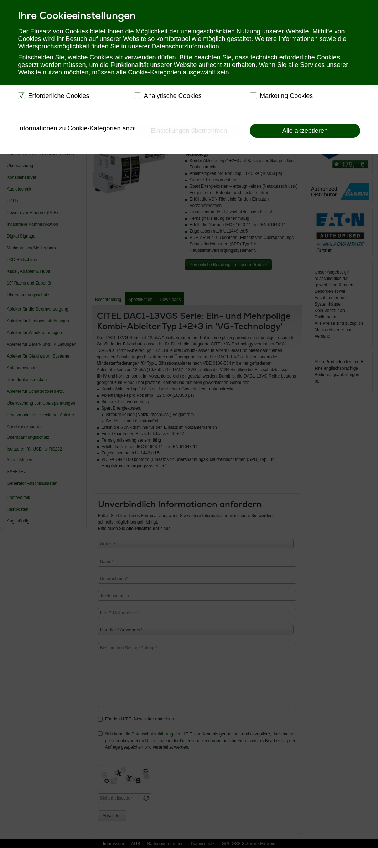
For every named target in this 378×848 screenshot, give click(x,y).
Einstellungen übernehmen (189, 130)
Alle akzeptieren (305, 130)
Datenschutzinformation (185, 46)
